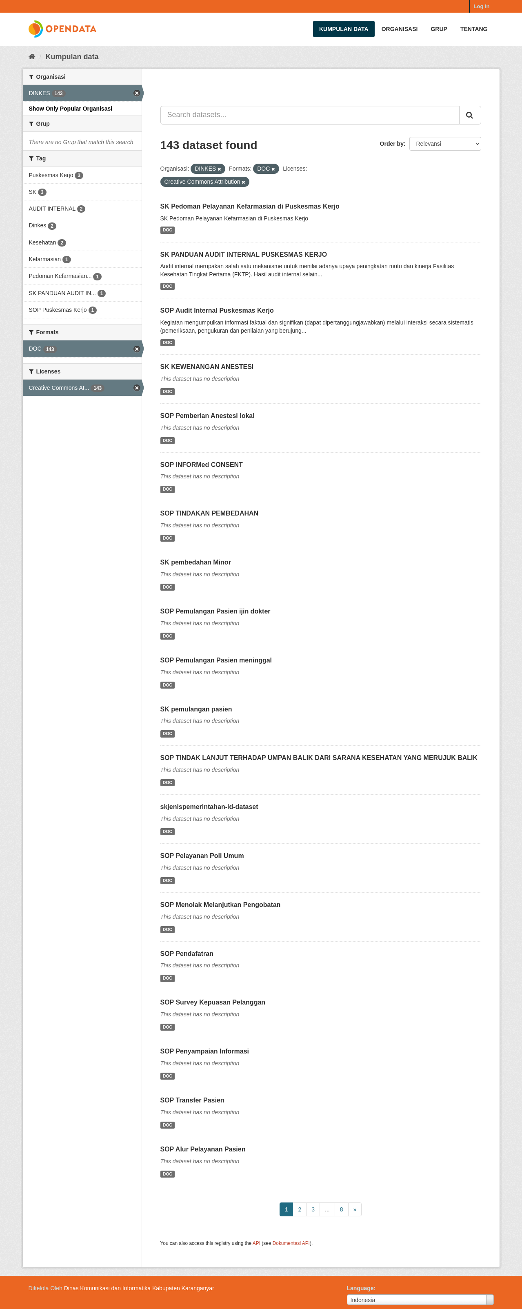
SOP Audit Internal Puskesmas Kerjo (217, 310)
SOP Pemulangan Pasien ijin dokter (215, 611)
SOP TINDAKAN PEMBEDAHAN (209, 513)
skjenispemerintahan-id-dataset (209, 806)
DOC (167, 230)
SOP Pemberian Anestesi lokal (207, 415)
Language (360, 1288)
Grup (439, 29)
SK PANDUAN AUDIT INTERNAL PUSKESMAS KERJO (243, 254)
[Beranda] (32, 57)
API (256, 1243)
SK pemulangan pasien (196, 709)
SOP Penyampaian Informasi (204, 1051)
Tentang (474, 29)
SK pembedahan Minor (195, 562)
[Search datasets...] (310, 115)
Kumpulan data (344, 29)
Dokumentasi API (291, 1243)
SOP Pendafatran (186, 953)
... (327, 1209)
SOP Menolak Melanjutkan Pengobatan (220, 904)
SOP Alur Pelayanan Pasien (203, 1149)
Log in (482, 6)
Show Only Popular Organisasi (71, 108)
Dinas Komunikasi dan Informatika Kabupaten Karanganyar (139, 1288)
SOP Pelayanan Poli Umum (202, 855)
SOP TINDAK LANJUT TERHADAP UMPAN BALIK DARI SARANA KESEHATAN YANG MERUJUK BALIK (319, 757)
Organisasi (400, 29)
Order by (392, 143)
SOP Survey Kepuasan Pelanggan (213, 1002)
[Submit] (470, 115)
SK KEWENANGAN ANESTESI (207, 366)
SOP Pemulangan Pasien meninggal (216, 660)
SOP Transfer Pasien (192, 1100)
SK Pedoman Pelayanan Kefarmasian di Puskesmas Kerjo (250, 206)
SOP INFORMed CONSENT (201, 464)
